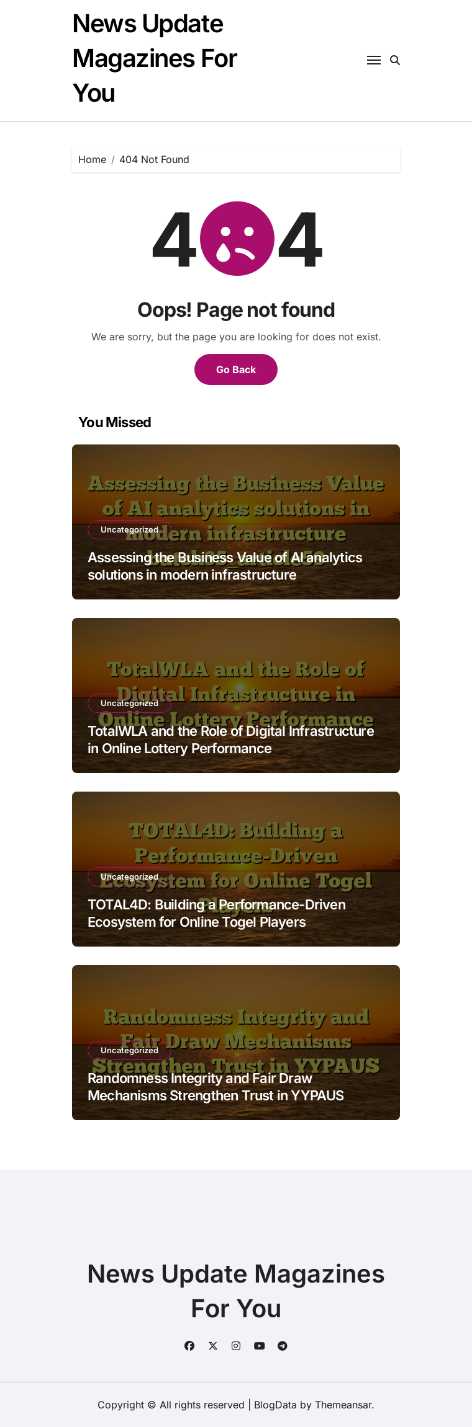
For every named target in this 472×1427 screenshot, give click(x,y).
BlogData (275, 1404)
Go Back (236, 369)
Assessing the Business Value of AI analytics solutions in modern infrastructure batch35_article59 (225, 575)
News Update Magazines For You (154, 58)
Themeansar (343, 1404)
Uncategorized (129, 529)
